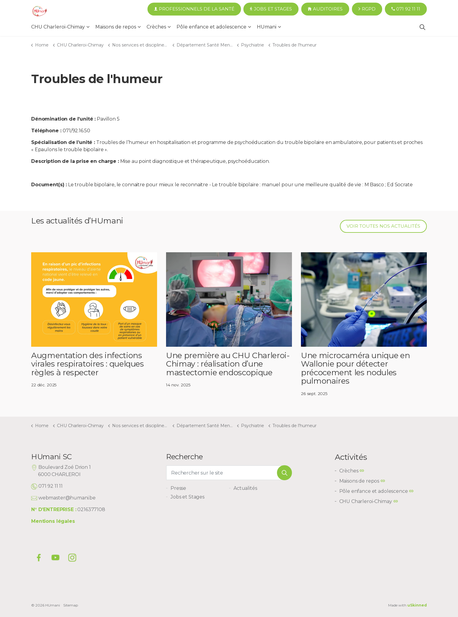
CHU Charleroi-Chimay (58, 27)
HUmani (266, 27)
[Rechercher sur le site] (229, 472)
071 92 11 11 (405, 9)
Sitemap (70, 605)
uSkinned (417, 605)
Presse (178, 488)
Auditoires (325, 9)
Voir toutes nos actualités (383, 226)
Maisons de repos (115, 27)
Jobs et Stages (271, 9)
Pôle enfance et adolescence (211, 27)
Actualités (245, 488)
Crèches (156, 27)
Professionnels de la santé (194, 9)
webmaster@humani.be (67, 498)
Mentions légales (53, 521)
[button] (284, 472)
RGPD (367, 9)
